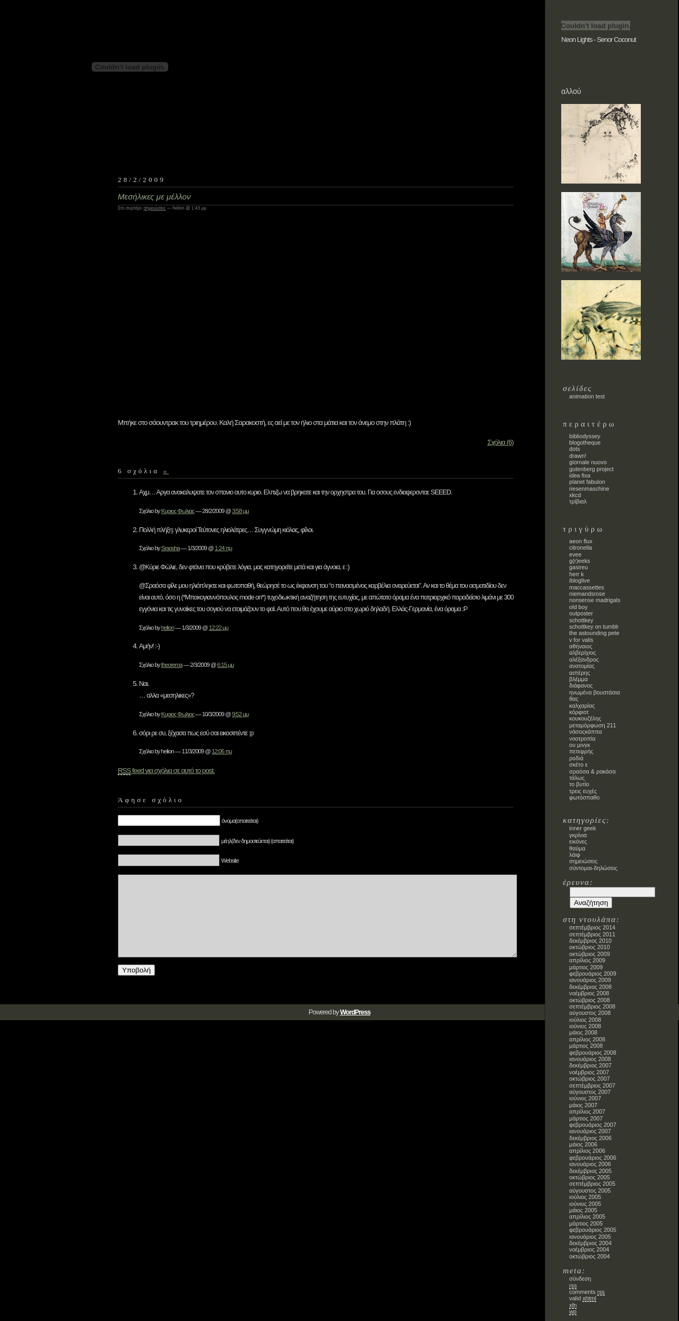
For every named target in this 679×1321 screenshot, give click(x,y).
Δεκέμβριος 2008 (590, 987)
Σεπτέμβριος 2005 (592, 1183)
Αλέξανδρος (584, 659)
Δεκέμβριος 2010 (590, 940)
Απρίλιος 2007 (587, 1111)
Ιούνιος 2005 (585, 1204)
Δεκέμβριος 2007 (590, 1065)
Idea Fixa (579, 475)
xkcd (575, 495)
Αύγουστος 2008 (590, 1013)
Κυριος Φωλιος (177, 714)
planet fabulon (587, 482)
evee (575, 554)
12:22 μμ (219, 627)
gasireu (578, 567)
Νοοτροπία (582, 738)
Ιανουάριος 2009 (590, 980)
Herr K (576, 574)
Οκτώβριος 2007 (589, 1078)
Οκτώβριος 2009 (589, 954)
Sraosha (170, 548)
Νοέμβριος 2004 (589, 1249)
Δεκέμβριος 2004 (590, 1243)
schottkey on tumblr (594, 626)
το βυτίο (579, 784)
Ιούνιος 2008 (585, 1026)
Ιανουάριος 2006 (590, 1164)
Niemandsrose (587, 593)
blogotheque (584, 442)
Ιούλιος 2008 (585, 1019)
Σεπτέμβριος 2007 (592, 1085)
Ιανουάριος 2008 (590, 1059)
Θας (573, 699)
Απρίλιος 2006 (587, 1151)
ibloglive (579, 580)
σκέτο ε (578, 764)
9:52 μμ (240, 714)
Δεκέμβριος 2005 (590, 1171)
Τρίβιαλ (578, 501)
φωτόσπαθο (584, 797)
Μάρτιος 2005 (586, 1223)
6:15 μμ (225, 665)
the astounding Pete (594, 633)
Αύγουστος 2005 (590, 1190)
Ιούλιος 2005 (585, 1197)
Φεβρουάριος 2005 (592, 1230)
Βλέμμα (578, 679)
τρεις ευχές (583, 791)
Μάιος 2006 (583, 1144)
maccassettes (586, 587)
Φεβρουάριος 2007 (592, 1125)
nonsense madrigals (594, 600)
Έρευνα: (578, 882)
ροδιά (576, 758)
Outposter (581, 613)
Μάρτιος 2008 (586, 1045)
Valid (582, 1298)
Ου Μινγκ (579, 745)
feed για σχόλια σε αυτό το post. (166, 771)
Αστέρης (579, 673)
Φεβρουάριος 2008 (592, 1052)
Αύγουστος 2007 (590, 1092)
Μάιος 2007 (583, 1105)
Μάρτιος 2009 (586, 967)
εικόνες (578, 841)
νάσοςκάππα (585, 731)
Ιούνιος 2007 (585, 1098)
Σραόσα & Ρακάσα (592, 771)
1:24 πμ (223, 548)
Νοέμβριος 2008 (589, 993)
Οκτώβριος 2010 (589, 947)
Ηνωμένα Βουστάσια (594, 692)
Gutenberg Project (591, 469)
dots (574, 449)
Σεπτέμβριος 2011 (592, 934)
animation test (587, 396)
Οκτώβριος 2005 (589, 1177)
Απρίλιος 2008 (587, 1039)
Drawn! (577, 456)
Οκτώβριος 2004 (589, 1256)
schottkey (581, 620)
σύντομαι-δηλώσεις (593, 868)
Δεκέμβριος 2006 (590, 1138)
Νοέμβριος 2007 (589, 1072)
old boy (578, 607)
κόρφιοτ (579, 712)
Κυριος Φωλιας (178, 511)
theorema (171, 665)
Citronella (580, 547)
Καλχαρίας (582, 705)
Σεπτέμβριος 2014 (592, 927)
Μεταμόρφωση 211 (592, 725)
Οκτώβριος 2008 (589, 1000)
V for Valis (581, 640)
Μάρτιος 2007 (586, 1118)
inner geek (582, 828)
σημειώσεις (155, 208)
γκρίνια (578, 835)
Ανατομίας (582, 666)
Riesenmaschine (589, 488)
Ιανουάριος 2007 (590, 1131)
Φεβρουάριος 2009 (592, 973)
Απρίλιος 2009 (587, 960)
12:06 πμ (222, 751)
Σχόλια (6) (500, 442)
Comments (587, 1292)
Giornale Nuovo (588, 462)
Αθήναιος (580, 646)
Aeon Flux (581, 541)
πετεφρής (581, 751)
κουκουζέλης (585, 718)
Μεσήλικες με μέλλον (154, 196)
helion (167, 627)
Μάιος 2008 (583, 1032)
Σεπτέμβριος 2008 (592, 1006)
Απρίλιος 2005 (587, 1216)
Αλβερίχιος (582, 652)
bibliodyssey (584, 436)
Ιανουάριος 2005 (590, 1236)
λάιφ (574, 854)
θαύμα (577, 848)
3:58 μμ (240, 511)
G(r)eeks (579, 561)
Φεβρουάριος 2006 (592, 1157)
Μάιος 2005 (583, 1210)
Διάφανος (581, 685)
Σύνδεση (580, 1278)
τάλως (577, 778)
